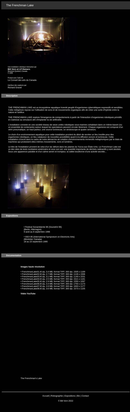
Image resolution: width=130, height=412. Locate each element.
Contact (85, 396)
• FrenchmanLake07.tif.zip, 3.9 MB (37, 286)
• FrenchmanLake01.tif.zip (33, 271)
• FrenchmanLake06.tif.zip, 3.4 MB (37, 284)
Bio (78, 396)
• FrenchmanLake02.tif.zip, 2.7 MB (37, 274)
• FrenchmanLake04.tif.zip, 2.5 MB (37, 279)
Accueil (45, 396)
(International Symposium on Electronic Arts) (54, 237)
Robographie (57, 396)
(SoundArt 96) (55, 227)
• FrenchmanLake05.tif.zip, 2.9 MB (37, 281)
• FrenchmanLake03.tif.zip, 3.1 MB (37, 276)
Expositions (70, 396)
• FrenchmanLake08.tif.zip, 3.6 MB (37, 288)
